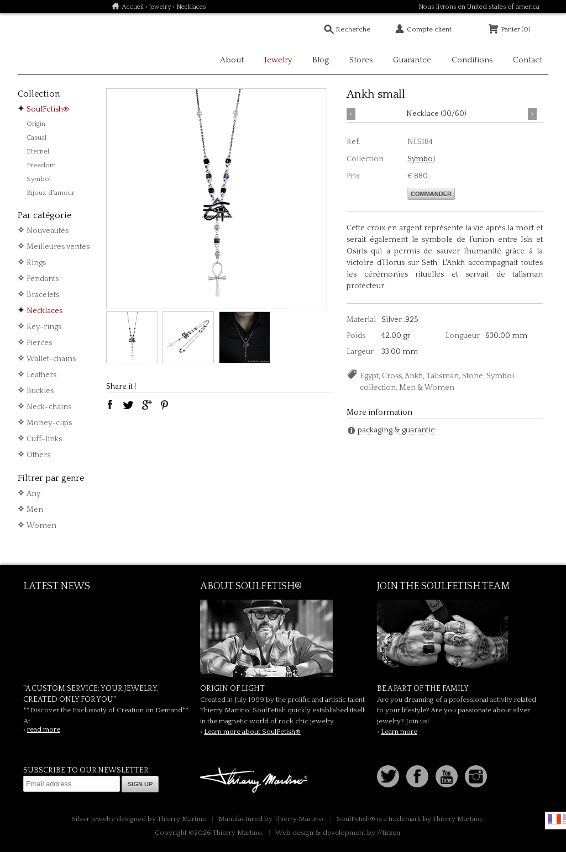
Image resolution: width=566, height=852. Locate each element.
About (232, 60)
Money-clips (49, 423)
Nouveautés (48, 230)
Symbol (39, 179)
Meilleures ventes (58, 246)
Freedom (41, 165)
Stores (361, 60)
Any (33, 493)
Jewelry (160, 6)
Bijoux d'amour (51, 193)
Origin (36, 124)
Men (35, 509)
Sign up (140, 784)
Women (41, 525)
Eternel (38, 151)
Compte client (429, 29)
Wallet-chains (51, 358)
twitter (128, 404)
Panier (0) (516, 29)
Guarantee (412, 60)
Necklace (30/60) (436, 113)
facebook (110, 404)
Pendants (43, 278)
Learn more (399, 731)
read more (43, 729)
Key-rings (44, 326)
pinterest (164, 404)
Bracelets (43, 294)
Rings (36, 262)
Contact (527, 60)
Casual (36, 137)
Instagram (476, 776)
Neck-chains (49, 407)
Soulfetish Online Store (56, 44)
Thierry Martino (255, 780)
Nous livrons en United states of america (478, 6)
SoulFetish (283, 638)
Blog (320, 60)
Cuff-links (44, 439)
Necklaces (44, 310)
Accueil (133, 6)
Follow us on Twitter (388, 776)
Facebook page (417, 776)
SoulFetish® (48, 109)
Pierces (39, 342)
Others (38, 455)
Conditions (472, 60)
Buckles (40, 391)
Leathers (41, 375)
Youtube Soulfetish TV (447, 776)
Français (554, 818)
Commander (431, 193)
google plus (146, 404)
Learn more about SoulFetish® (252, 731)
